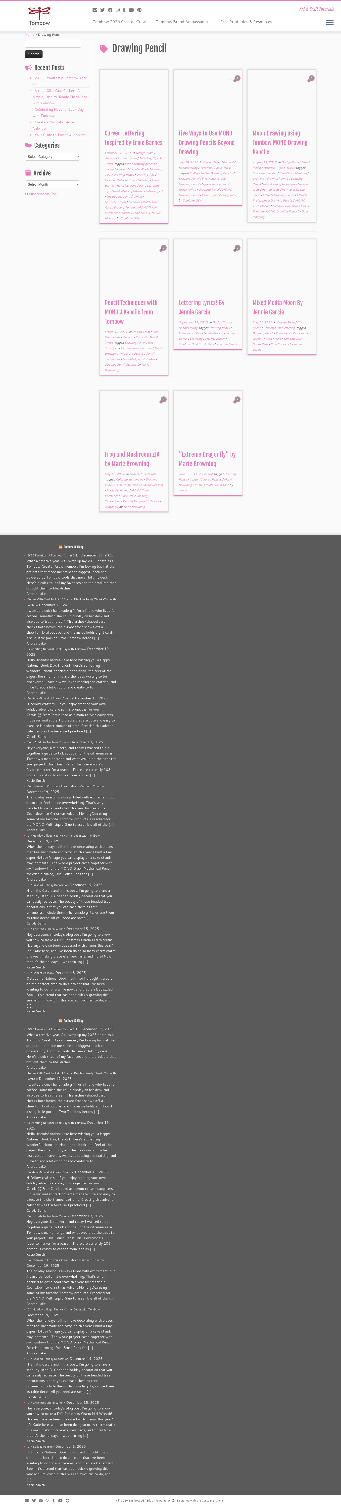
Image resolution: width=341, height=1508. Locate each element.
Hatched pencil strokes (136, 348)
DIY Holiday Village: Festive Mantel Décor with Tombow (63, 836)
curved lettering (116, 169)
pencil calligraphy (224, 195)
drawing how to (278, 178)
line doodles (114, 196)
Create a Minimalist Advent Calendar (50, 698)
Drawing (258, 178)
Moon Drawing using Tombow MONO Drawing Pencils (280, 143)
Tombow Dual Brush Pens (290, 206)
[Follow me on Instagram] (119, 10)
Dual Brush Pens (127, 485)
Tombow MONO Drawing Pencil (274, 211)
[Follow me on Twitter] (104, 10)
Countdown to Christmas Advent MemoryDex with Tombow (65, 786)
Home (29, 34)
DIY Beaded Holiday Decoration (48, 885)
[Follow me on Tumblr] (126, 10)
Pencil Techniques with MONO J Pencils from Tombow (131, 312)
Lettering (196, 339)
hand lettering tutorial (128, 191)
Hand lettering (127, 185)
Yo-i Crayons (280, 344)
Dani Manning (297, 173)
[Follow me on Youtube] (133, 10)
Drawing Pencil (124, 174)
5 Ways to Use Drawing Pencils (211, 173)
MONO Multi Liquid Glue (212, 485)
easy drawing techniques (280, 184)
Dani (282, 173)
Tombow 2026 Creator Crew (119, 21)
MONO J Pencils (132, 353)
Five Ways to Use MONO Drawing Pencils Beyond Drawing (207, 143)
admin (183, 490)
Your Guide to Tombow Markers (60, 134)
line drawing (134, 196)
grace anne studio (215, 184)
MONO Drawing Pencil (279, 195)
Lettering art (154, 191)
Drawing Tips (145, 174)
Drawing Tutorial (117, 180)
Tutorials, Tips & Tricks (215, 168)
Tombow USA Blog (73, 547)
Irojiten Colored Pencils (205, 479)
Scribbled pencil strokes (139, 359)
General (110, 158)
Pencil (206, 195)
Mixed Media (273, 339)
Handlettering (127, 158)
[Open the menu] (330, 23)
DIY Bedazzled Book (40, 973)
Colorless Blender (264, 173)
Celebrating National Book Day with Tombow (56, 649)
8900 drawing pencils (140, 164)
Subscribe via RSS (43, 193)
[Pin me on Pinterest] (141, 10)
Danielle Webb (139, 169)
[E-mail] (96, 10)
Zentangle (149, 474)
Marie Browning (117, 490)
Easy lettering (140, 180)
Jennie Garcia (228, 344)
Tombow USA (130, 218)
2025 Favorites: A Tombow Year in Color (53, 555)
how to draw (271, 189)
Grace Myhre (188, 189)
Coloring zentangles (130, 479)
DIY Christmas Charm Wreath (46, 929)
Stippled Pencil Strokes (121, 364)
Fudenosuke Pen (190, 333)
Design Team (145, 153)
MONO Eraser (215, 339)
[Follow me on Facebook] (112, 10)
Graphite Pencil (209, 189)
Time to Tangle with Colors (141, 501)
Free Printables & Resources (246, 21)
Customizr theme (213, 1501)
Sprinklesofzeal (115, 202)
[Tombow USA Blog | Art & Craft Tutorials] (39, 16)
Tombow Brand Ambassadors (183, 21)
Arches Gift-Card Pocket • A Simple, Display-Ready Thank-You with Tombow (60, 96)
